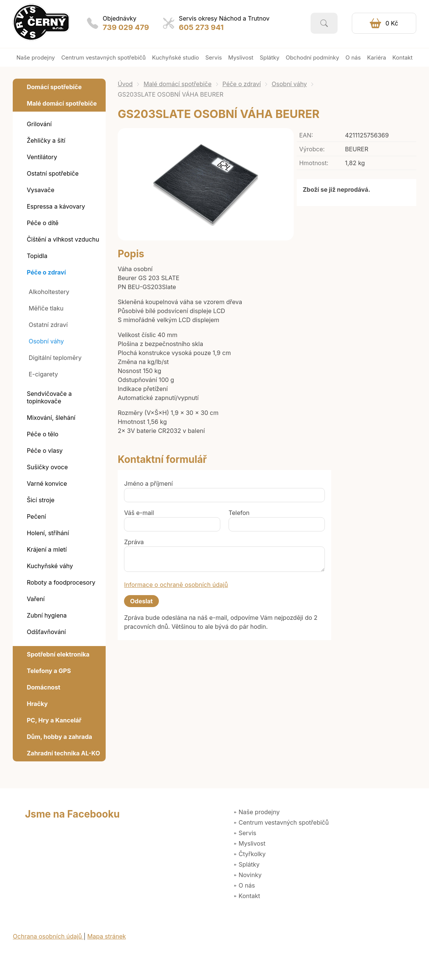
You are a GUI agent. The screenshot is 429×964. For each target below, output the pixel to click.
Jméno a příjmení (148, 483)
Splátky (249, 864)
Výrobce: (311, 149)
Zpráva (134, 542)
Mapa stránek (106, 936)
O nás (247, 885)
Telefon (239, 512)
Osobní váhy (289, 84)
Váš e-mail (139, 512)
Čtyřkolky (252, 854)
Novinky (250, 875)
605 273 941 (201, 27)
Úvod (125, 84)
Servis (247, 833)
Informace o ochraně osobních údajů (176, 584)
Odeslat (141, 601)
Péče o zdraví (242, 84)
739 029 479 (126, 27)
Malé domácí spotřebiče (177, 84)
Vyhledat (324, 23)
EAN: (306, 135)
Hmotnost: (313, 163)
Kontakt (249, 896)
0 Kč (392, 23)
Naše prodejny (259, 812)
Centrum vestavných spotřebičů (284, 822)
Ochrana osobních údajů (48, 936)
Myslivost (252, 843)
